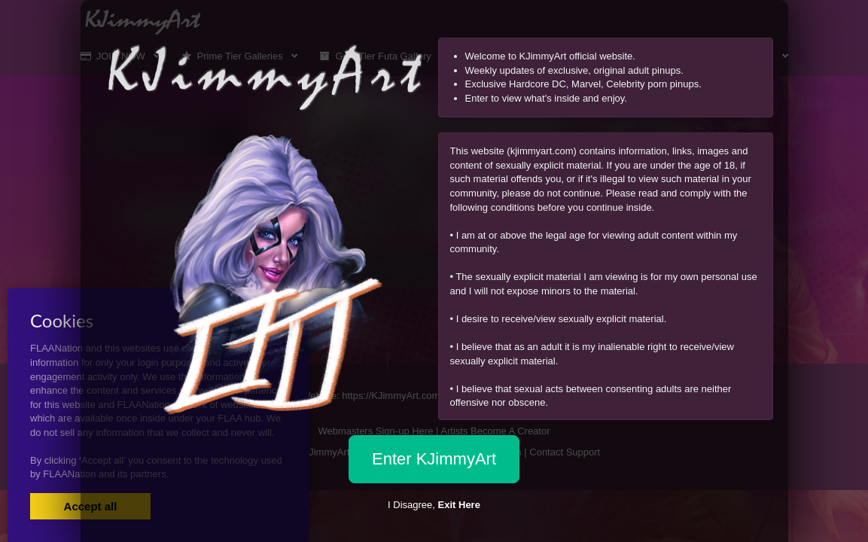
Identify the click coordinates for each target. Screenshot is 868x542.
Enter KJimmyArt (434, 458)
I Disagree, (434, 504)
